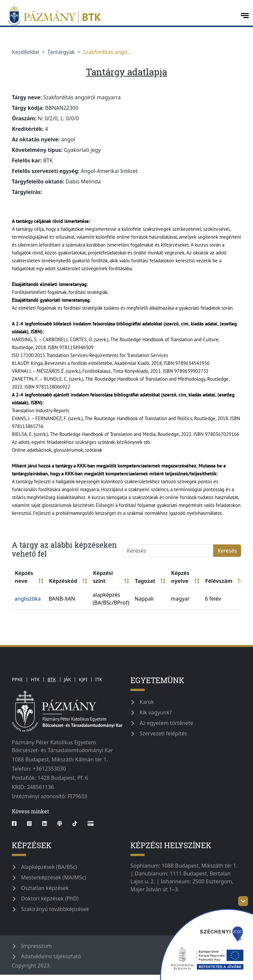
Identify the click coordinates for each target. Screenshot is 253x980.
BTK (51, 679)
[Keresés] (168, 550)
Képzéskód (68, 581)
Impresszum (36, 945)
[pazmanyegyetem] (119, 15)
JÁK (67, 679)
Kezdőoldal (25, 52)
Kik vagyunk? (156, 712)
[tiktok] (74, 823)
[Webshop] (90, 823)
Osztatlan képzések (45, 888)
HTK (35, 679)
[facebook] (17, 823)
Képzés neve (29, 577)
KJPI (83, 679)
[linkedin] (44, 823)
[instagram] (29, 823)
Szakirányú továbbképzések (55, 909)
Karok (147, 701)
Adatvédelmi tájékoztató (51, 956)
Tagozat (150, 581)
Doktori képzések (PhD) (49, 898)
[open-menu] (245, 15)
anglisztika (27, 598)
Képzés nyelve (185, 577)
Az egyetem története (166, 723)
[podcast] (59, 823)
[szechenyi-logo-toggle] (243, 901)
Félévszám (223, 581)
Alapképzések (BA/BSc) (49, 867)
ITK (98, 679)
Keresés (227, 550)
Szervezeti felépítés (163, 733)
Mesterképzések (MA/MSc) (53, 877)
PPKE (17, 679)
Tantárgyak (61, 52)
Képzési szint (111, 577)
